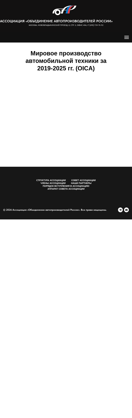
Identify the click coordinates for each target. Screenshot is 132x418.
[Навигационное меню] (126, 37)
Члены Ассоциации (53, 183)
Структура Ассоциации (51, 180)
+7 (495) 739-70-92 (95, 25)
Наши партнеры (81, 183)
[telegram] (120, 209)
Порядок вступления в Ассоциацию (66, 186)
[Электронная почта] (126, 209)
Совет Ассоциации (83, 180)
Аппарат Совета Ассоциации (65, 189)
